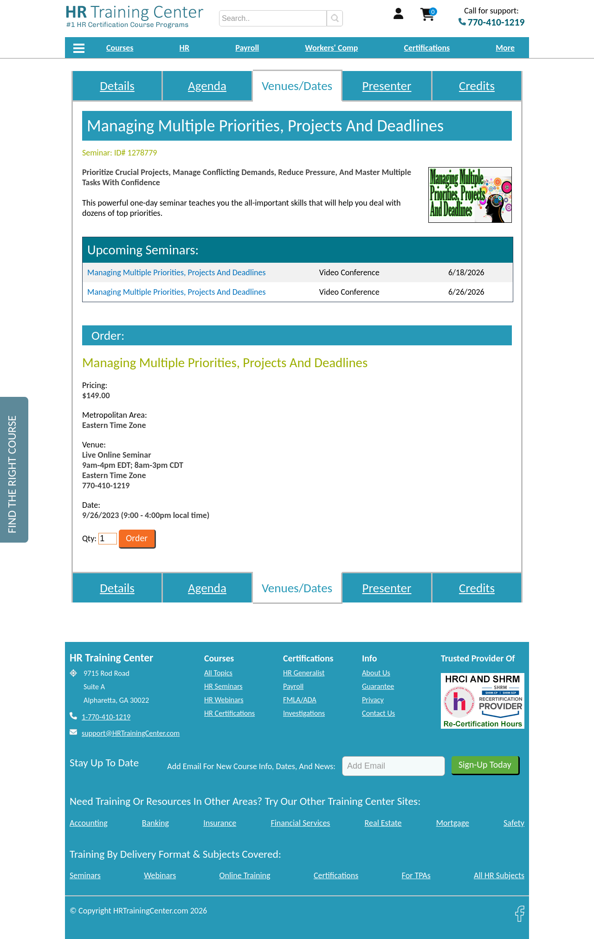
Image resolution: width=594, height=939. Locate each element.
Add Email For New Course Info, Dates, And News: (251, 766)
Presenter (387, 85)
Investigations (304, 713)
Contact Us (378, 713)
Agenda (207, 85)
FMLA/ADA (299, 699)
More (505, 48)
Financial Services (300, 823)
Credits (477, 85)
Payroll (247, 48)
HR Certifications (229, 713)
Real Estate (383, 823)
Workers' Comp (331, 48)
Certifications (427, 48)
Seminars (85, 875)
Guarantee (378, 686)
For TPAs (416, 875)
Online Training (245, 875)
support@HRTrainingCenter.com (131, 733)
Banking (155, 823)
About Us (376, 672)
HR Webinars (224, 699)
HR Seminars (223, 686)
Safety (514, 823)
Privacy (373, 699)
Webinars (160, 875)
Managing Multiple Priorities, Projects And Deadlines (176, 272)
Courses (119, 48)
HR (185, 48)
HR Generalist (303, 672)
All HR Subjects (499, 875)
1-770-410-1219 (106, 716)
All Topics (218, 672)
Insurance (219, 823)
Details (117, 85)
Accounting (89, 823)
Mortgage (452, 823)
